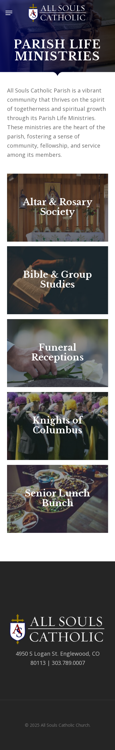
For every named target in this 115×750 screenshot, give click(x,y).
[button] (9, 13)
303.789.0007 (68, 662)
